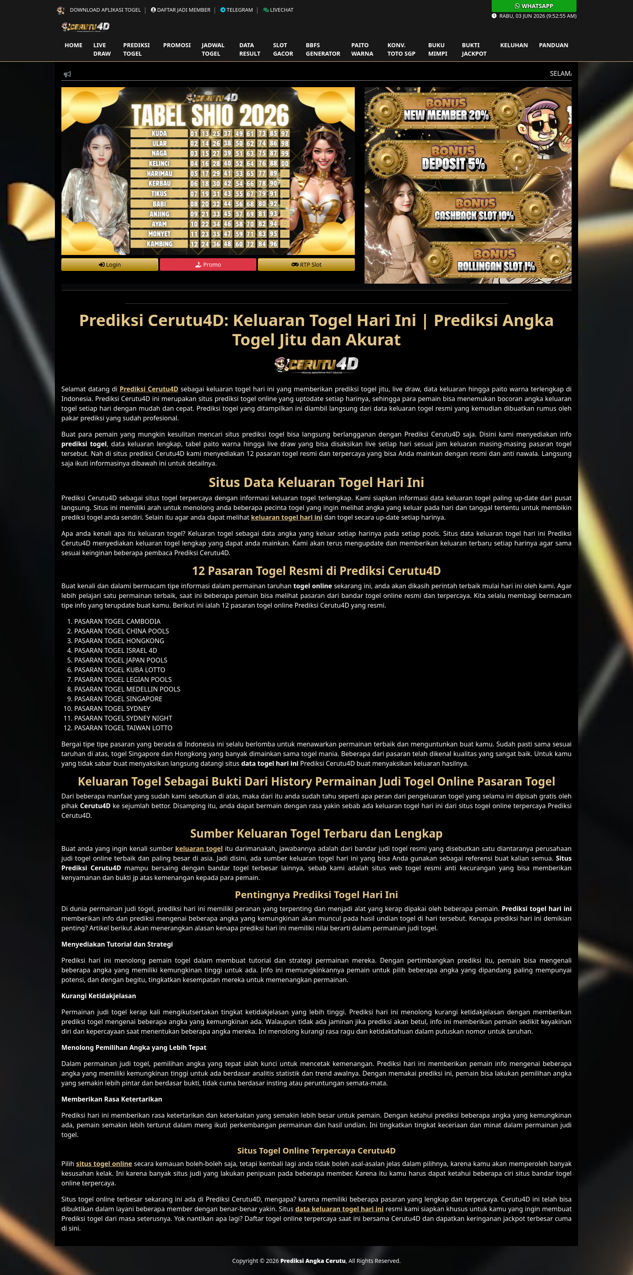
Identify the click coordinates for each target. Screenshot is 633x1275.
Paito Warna (362, 49)
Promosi (177, 45)
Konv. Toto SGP (401, 49)
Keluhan (514, 45)
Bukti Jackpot (474, 49)
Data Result (249, 49)
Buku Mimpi (437, 49)
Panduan (553, 45)
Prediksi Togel (136, 49)
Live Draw (102, 49)
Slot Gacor (283, 49)
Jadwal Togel (213, 49)
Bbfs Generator (323, 49)
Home (73, 45)
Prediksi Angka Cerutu (313, 1261)
